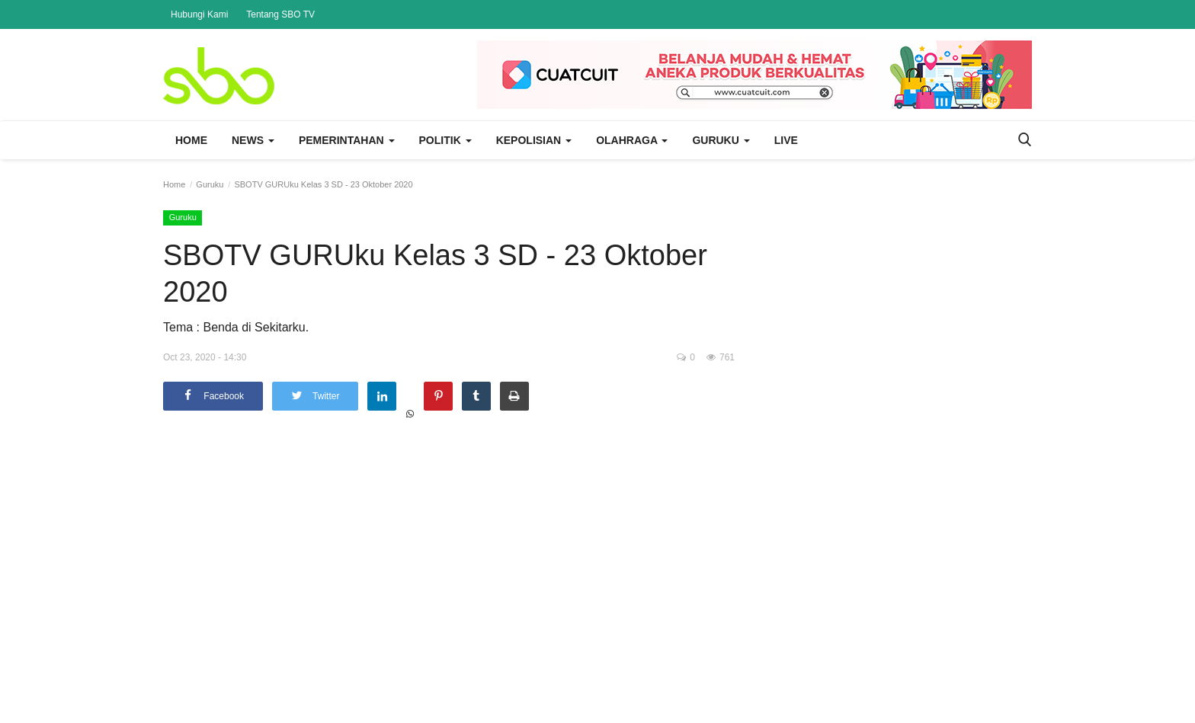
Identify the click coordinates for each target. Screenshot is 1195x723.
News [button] (253, 140)
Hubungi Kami (199, 14)
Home (191, 140)
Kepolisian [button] (534, 140)
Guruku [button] (720, 140)
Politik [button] (445, 140)
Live (786, 140)
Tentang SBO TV (280, 14)
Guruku (209, 184)
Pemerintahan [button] (347, 140)
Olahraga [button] (632, 140)
